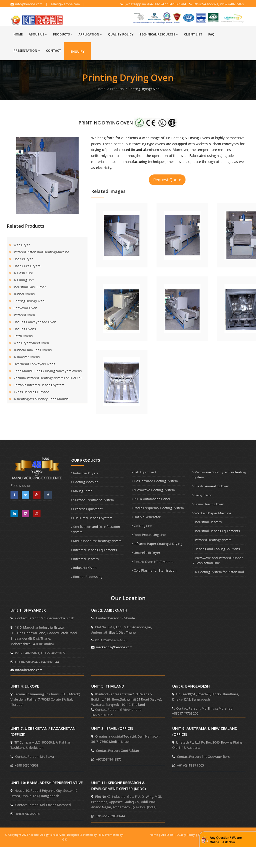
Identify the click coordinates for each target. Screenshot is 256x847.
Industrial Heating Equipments (216, 531)
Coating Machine (84, 482)
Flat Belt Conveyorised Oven (35, 322)
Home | (155, 835)
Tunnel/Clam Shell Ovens (33, 350)
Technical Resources (159, 34)
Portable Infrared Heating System (39, 385)
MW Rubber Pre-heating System (96, 541)
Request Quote (167, 179)
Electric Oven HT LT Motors (153, 561)
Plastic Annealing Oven (210, 486)
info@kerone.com (26, 4)
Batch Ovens (23, 336)
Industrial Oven (83, 567)
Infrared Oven (24, 315)
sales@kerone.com (65, 4)
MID (101, 835)
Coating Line (142, 525)
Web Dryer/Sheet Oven (31, 343)
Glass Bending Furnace (31, 392)
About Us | (168, 835)
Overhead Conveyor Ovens (34, 364)
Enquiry (77, 51)
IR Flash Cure (23, 273)
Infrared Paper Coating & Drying (157, 543)
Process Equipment (86, 509)
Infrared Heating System (212, 540)
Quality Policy (121, 34)
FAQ (211, 34)
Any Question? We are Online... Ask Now (226, 840)
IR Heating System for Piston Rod (218, 572)
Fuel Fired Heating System (91, 518)
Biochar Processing (86, 576)
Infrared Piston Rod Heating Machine (41, 252)
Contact (53, 50)
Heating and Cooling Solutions (216, 549)
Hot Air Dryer (23, 259)
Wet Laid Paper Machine (211, 513)
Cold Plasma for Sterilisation (154, 570)
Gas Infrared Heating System (155, 481)
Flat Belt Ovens (25, 329)
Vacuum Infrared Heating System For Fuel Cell (48, 378)
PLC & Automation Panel (151, 499)
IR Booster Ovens (27, 357)
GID (64, 839)
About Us (38, 34)
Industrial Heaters (207, 522)
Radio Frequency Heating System (158, 508)
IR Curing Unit (24, 280)
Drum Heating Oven (208, 504)
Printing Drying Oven (29, 301)
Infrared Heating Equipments (94, 550)
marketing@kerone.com (111, 647)
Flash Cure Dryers (27, 266)
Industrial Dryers (84, 473)
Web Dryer (22, 245)
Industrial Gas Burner (30, 287)
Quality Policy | (187, 835)
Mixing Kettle (81, 491)
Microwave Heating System (153, 490)
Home (18, 34)
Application (90, 34)
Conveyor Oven (25, 308)
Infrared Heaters (85, 559)
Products (62, 34)
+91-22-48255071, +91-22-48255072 (216, 4)
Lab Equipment (144, 472)
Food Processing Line (149, 534)
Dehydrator (202, 495)
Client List (193, 34)
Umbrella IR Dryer (146, 552)
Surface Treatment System (92, 500)
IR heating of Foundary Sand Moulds (41, 399)
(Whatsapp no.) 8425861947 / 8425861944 (153, 4)
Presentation (27, 50)
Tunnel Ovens (24, 294)
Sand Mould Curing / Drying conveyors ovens (48, 371)
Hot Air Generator (146, 517)
